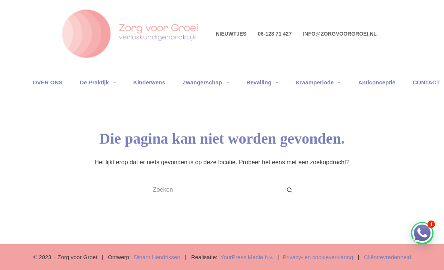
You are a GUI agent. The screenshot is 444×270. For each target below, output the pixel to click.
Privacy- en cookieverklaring (317, 257)
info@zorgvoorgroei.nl (339, 34)
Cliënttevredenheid (387, 257)
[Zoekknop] (289, 189)
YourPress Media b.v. (246, 257)
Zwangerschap (207, 82)
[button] (422, 233)
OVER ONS (47, 82)
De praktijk (99, 82)
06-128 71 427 (274, 34)
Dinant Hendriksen (157, 257)
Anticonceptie (376, 82)
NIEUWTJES (231, 34)
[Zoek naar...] (214, 189)
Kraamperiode (320, 82)
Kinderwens (149, 82)
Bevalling (264, 82)
